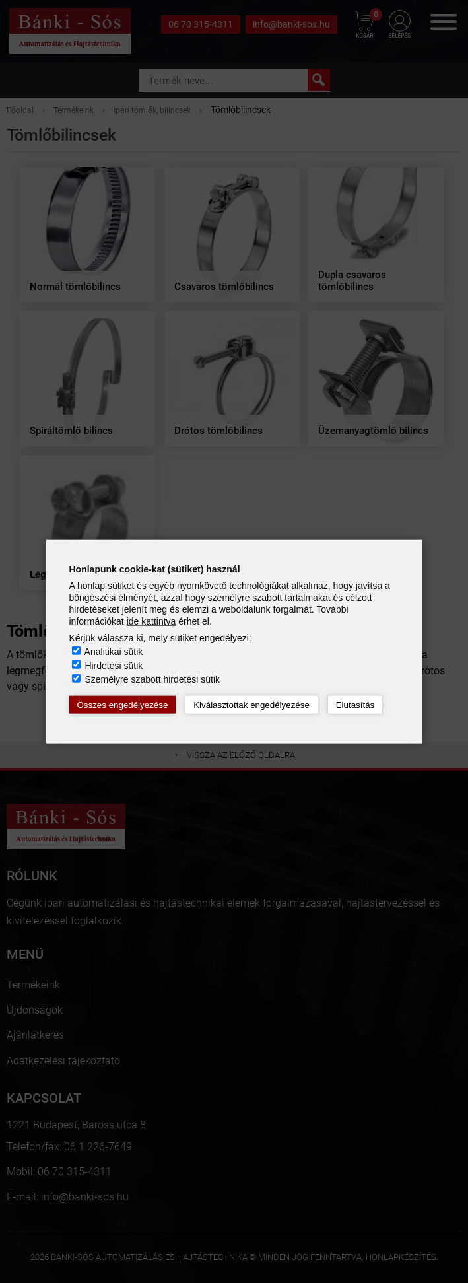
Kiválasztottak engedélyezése (251, 705)
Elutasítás (355, 705)
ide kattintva (151, 621)
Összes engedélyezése (122, 705)
